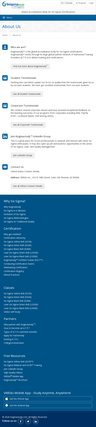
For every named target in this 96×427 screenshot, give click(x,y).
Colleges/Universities (14, 342)
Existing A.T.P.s (11, 339)
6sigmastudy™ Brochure (15, 379)
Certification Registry (14, 271)
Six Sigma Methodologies (16, 218)
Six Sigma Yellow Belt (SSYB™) (18, 361)
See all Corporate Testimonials (28, 124)
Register (82, 3)
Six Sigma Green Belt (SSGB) (17, 245)
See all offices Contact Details (27, 186)
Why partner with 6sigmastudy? (19, 324)
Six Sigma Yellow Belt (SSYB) (18, 241)
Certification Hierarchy (14, 237)
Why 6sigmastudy (12, 206)
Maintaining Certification (15, 267)
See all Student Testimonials (27, 94)
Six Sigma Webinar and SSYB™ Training (23, 365)
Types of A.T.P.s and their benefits (20, 331)
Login (91, 3)
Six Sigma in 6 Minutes (15, 210)
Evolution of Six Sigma (14, 214)
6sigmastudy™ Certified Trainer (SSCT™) (23, 260)
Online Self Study (12, 311)
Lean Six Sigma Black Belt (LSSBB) (21, 256)
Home (5, 35)
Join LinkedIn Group (22, 155)
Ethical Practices (12, 274)
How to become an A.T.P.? (17, 328)
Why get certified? (12, 234)
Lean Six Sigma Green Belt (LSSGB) (21, 252)
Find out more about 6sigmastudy (30, 66)
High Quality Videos (13, 372)
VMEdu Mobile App (13, 376)
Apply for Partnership (14, 335)
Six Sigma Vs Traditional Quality (19, 221)
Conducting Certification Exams (19, 263)
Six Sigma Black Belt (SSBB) (17, 249)
